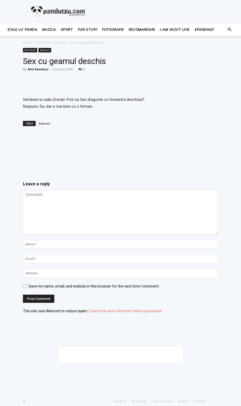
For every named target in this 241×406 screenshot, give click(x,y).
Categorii (120, 401)
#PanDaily (204, 29)
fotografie (113, 29)
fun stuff (87, 29)
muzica (49, 29)
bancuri (60, 42)
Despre (183, 401)
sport (67, 29)
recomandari (142, 29)
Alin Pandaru (38, 69)
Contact (199, 401)
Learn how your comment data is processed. (125, 311)
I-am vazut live (175, 29)
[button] (229, 29)
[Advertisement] (120, 355)
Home (27, 42)
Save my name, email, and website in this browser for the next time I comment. (94, 286)
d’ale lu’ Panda (22, 29)
